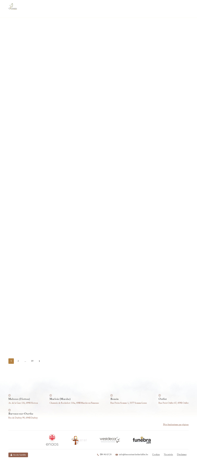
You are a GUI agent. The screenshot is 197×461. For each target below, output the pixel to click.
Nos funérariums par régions (176, 424)
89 (32, 361)
